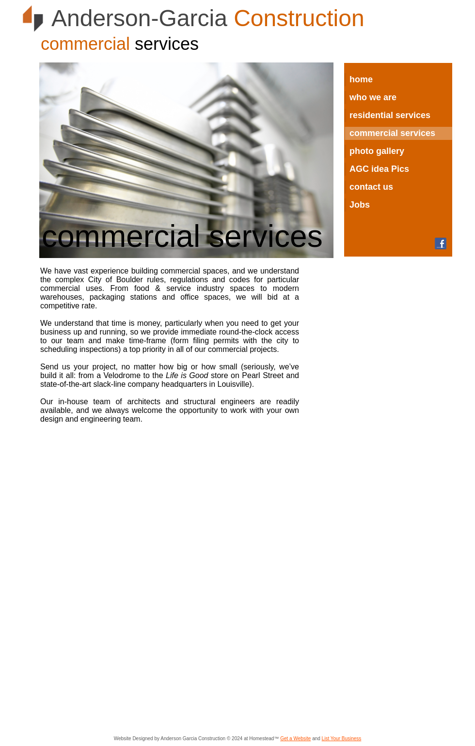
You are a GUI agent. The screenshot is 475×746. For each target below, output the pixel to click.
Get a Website (295, 738)
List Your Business (342, 738)
